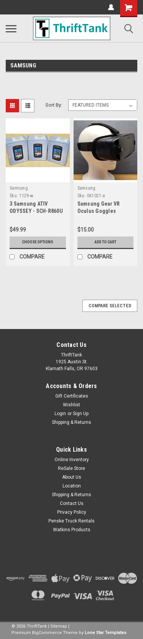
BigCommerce (47, 632)
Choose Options (37, 242)
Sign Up (80, 413)
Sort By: (53, 105)
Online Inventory (72, 459)
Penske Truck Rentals (71, 521)
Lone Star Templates (105, 632)
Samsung (19, 188)
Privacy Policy (71, 512)
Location (72, 486)
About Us (71, 477)
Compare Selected (109, 305)
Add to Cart (105, 242)
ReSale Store (71, 468)
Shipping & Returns (71, 422)
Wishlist (71, 404)
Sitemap (58, 626)
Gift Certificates (71, 396)
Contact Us (72, 503)
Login (60, 413)
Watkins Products (71, 529)
